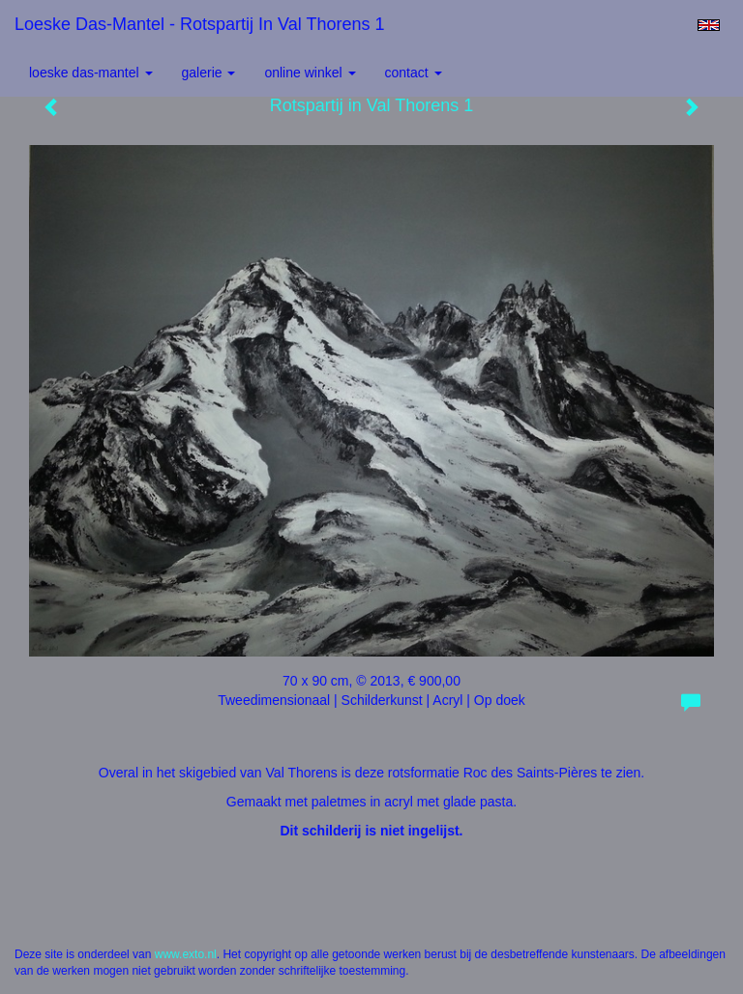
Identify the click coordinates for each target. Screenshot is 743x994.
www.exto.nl (186, 954)
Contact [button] (413, 72)
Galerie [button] (209, 72)
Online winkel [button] (309, 72)
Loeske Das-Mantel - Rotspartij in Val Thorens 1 (200, 24)
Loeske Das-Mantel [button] (91, 72)
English (709, 25)
